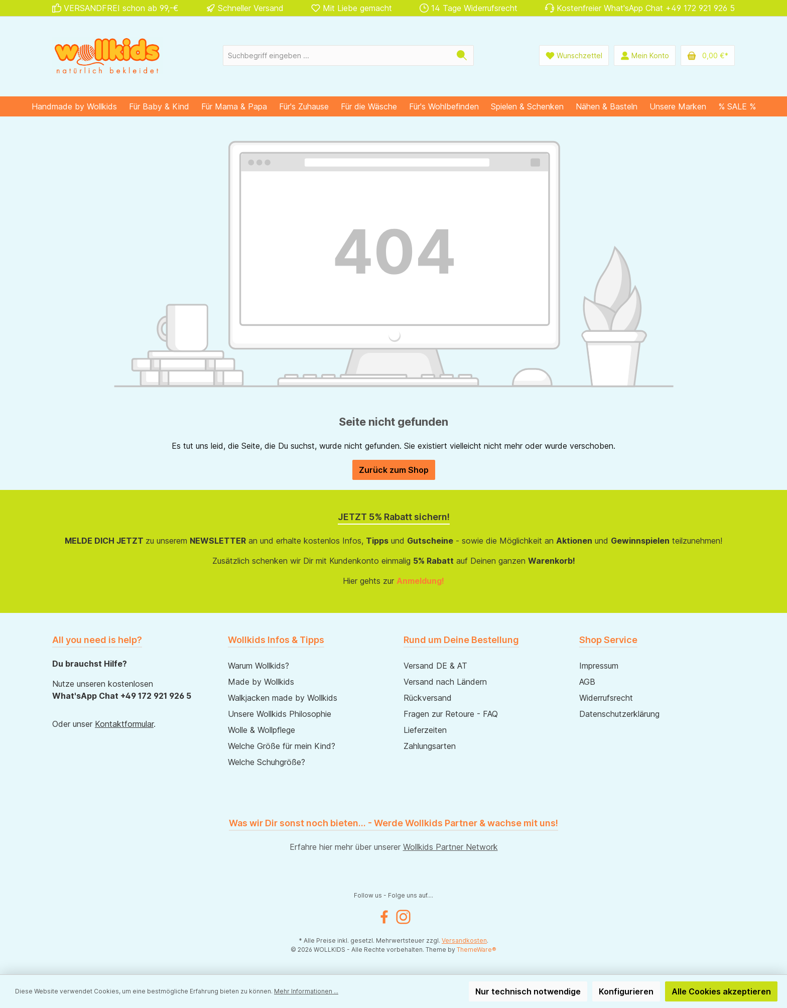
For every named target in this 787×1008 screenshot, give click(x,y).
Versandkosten (464, 940)
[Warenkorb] (708, 55)
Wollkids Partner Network (450, 847)
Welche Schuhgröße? (266, 762)
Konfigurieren (626, 991)
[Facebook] (384, 917)
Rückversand (428, 698)
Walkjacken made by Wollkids (282, 698)
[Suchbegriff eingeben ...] (337, 55)
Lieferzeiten (425, 730)
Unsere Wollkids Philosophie (279, 714)
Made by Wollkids (261, 682)
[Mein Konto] (645, 55)
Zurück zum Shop (394, 470)
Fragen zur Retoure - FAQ (451, 714)
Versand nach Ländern (445, 682)
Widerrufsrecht (606, 698)
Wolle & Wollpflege (261, 730)
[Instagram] (403, 917)
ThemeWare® (476, 949)
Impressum (598, 666)
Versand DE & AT (435, 666)
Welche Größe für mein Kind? (281, 746)
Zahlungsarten (430, 746)
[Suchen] (462, 55)
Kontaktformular (124, 724)
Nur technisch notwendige (528, 991)
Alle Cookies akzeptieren (721, 991)
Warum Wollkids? (258, 666)
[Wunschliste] (574, 55)
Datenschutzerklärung (619, 714)
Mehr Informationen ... (306, 991)
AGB (587, 682)
